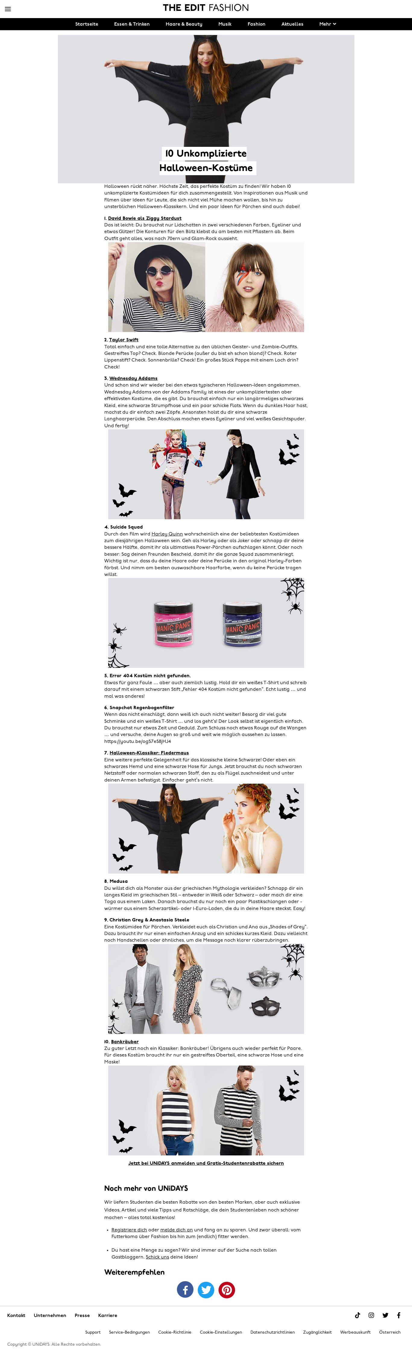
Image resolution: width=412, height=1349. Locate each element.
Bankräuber (125, 1042)
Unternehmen (50, 1315)
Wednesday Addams (133, 378)
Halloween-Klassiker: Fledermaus (149, 753)
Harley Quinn (167, 534)
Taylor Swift (123, 340)
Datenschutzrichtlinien (272, 1332)
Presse (82, 1315)
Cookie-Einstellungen (221, 1332)
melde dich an (176, 1230)
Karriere (107, 1315)
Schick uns (157, 1257)
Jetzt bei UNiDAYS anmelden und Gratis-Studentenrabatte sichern (206, 1163)
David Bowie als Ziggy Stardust (144, 218)
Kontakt (16, 1315)
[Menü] (8, 9)
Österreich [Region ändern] (390, 1332)
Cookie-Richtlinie (174, 1332)
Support (93, 1332)
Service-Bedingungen (129, 1332)
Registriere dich (129, 1230)
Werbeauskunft (355, 1332)
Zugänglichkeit (317, 1332)
